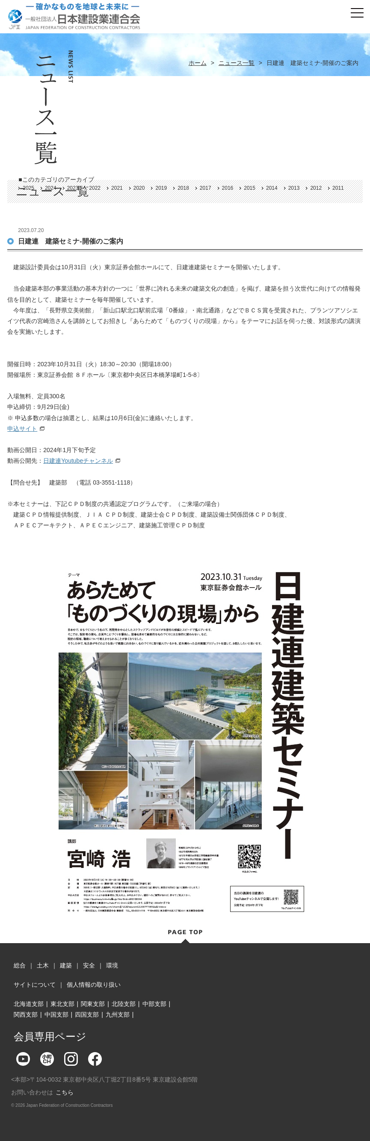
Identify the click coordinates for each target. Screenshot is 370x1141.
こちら (65, 1092)
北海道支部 (29, 1003)
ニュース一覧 (237, 62)
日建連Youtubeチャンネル (78, 460)
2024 (50, 188)
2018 (183, 188)
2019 (161, 188)
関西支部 (26, 1014)
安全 (89, 965)
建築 (66, 965)
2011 (338, 188)
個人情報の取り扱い (94, 984)
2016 (228, 188)
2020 (139, 188)
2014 (272, 188)
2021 (117, 188)
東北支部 (62, 1003)
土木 (43, 965)
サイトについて (35, 984)
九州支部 (118, 1014)
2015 (249, 188)
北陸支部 (124, 1003)
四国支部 (87, 1014)
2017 (205, 188)
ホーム (198, 62)
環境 (112, 965)
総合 (20, 965)
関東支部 (93, 1003)
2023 (73, 188)
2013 (294, 188)
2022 (95, 188)
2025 (28, 188)
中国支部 (56, 1014)
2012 (316, 188)
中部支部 (154, 1003)
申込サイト (22, 428)
